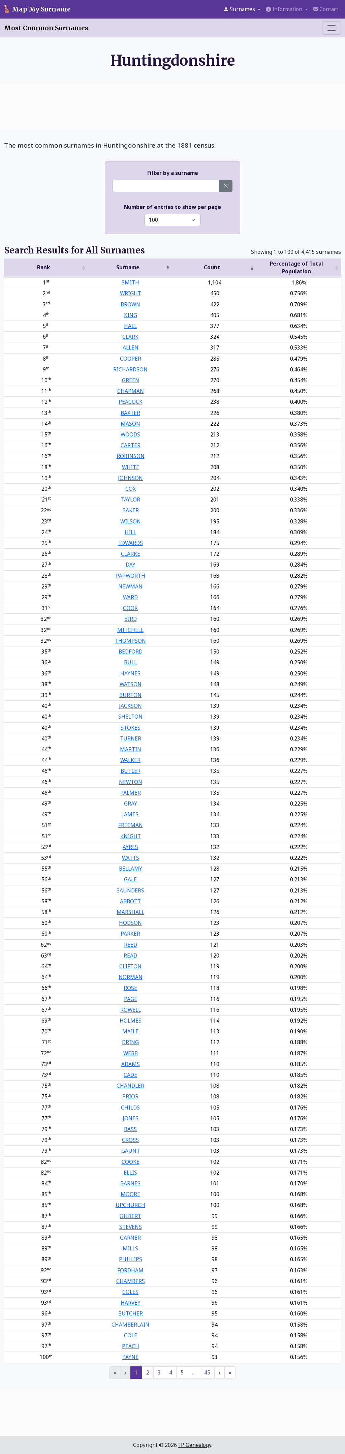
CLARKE (130, 553)
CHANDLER (130, 1085)
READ (130, 955)
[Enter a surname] (166, 186)
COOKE (130, 1161)
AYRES (130, 847)
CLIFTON (130, 966)
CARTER (130, 445)
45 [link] (207, 1372)
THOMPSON (130, 640)
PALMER (130, 792)
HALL (130, 326)
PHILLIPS (130, 1259)
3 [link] (159, 1372)
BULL (130, 662)
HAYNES (130, 673)
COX (130, 488)
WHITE (130, 467)
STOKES (130, 727)
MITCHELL (130, 630)
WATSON (131, 684)
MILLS (130, 1248)
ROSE (130, 988)
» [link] (230, 1372)
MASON (130, 423)
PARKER (130, 933)
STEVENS (130, 1227)
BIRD (130, 619)
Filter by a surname (172, 173)
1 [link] (136, 1372)
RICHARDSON (130, 369)
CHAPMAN (130, 391)
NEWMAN (130, 586)
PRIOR (130, 1096)
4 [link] (170, 1372)
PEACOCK (131, 401)
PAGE (130, 999)
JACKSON (130, 705)
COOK (130, 608)
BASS (130, 1129)
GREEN (130, 380)
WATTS (130, 857)
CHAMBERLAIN (130, 1324)
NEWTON (130, 782)
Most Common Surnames (46, 28)
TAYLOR (130, 499)
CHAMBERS (130, 1281)
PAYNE (130, 1357)
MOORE (130, 1194)
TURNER (130, 738)
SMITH (130, 282)
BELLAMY (130, 868)
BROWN (130, 304)
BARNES (130, 1183)
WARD (130, 597)
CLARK (130, 336)
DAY (130, 564)
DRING (130, 1042)
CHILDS (130, 1107)
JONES (130, 1118)
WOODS (130, 434)
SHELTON (130, 716)
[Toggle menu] (331, 28)
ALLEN (130, 347)
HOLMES (131, 1020)
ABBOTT (130, 901)
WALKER (130, 760)
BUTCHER (130, 1313)
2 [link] (147, 1372)
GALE (130, 879)
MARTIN (130, 749)
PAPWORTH (130, 575)
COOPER (130, 358)
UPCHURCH (130, 1205)
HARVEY (130, 1302)
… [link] (194, 1372)
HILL (130, 532)
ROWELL (130, 1009)
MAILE (130, 1031)
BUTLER (130, 771)
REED (130, 944)
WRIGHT (130, 293)
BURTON (130, 695)
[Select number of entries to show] (172, 220)
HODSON (130, 923)
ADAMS (130, 1064)
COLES (130, 1292)
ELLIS (130, 1172)
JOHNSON (130, 478)
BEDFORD (131, 651)
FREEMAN (130, 825)
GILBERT (130, 1216)
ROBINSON (131, 456)
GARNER (130, 1237)
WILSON (130, 521)
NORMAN (131, 977)
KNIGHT (130, 836)
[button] (242, 9)
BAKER (130, 510)
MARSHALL (130, 912)
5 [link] (182, 1372)
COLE (130, 1335)
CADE (130, 1075)
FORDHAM (130, 1270)
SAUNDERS (130, 890)
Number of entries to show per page (172, 207)
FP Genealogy (194, 1445)
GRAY (130, 803)
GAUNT (130, 1150)
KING (130, 315)
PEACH (130, 1346)
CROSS (130, 1140)
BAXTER (130, 413)
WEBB (130, 1053)
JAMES (130, 814)
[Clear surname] (225, 186)
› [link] (219, 1372)
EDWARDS (130, 543)
